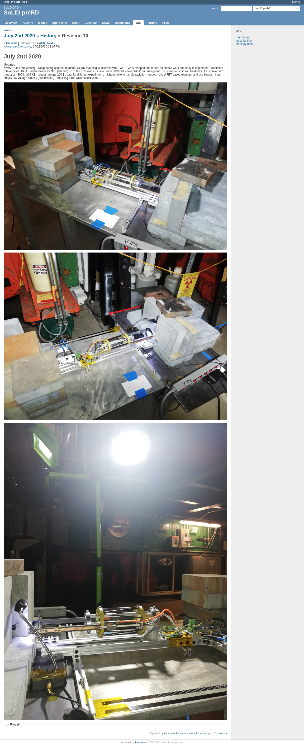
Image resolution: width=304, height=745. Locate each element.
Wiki (139, 22)
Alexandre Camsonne (17, 46)
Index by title (244, 40)
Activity (28, 22)
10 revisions (220, 733)
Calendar (91, 22)
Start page (242, 37)
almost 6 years (197, 733)
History (48, 35)
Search (214, 8)
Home (6, 1)
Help (24, 1)
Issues (42, 22)
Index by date (244, 44)
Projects (15, 1)
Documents (122, 22)
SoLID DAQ (11, 7)
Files (165, 22)
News (105, 22)
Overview (11, 22)
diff (42, 43)
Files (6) (15, 724)
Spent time (59, 22)
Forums (152, 22)
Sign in (296, 1)
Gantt (75, 22)
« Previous (10, 43)
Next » (51, 43)
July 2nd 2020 (19, 35)
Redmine (140, 742)
